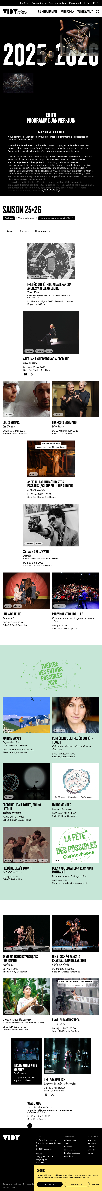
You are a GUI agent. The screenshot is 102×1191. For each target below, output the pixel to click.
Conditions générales (12, 1184)
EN (98, 3)
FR (94, 3)
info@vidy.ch (41, 1160)
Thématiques (42, 231)
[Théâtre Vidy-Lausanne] (15, 11)
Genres (24, 231)
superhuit (14, 1187)
